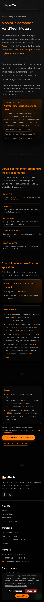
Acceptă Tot (22, 596)
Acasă (4, 16)
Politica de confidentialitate (13, 539)
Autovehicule (7, 514)
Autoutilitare (7, 517)
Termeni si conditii (9, 536)
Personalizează (15, 591)
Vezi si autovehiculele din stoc (15, 443)
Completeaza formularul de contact (18, 437)
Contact (5, 543)
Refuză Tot (31, 591)
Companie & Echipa (10, 532)
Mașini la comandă (9, 521)
